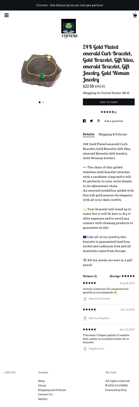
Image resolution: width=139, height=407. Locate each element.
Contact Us (45, 394)
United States (111, 93)
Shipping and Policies (52, 389)
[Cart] (135, 16)
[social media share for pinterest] (99, 121)
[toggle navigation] (6, 15)
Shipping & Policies (112, 134)
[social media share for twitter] (92, 121)
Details (89, 134)
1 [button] (40, 102)
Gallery (43, 398)
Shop (41, 380)
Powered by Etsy (116, 389)
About (42, 385)
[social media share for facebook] (84, 121)
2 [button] (43, 102)
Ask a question (113, 121)
